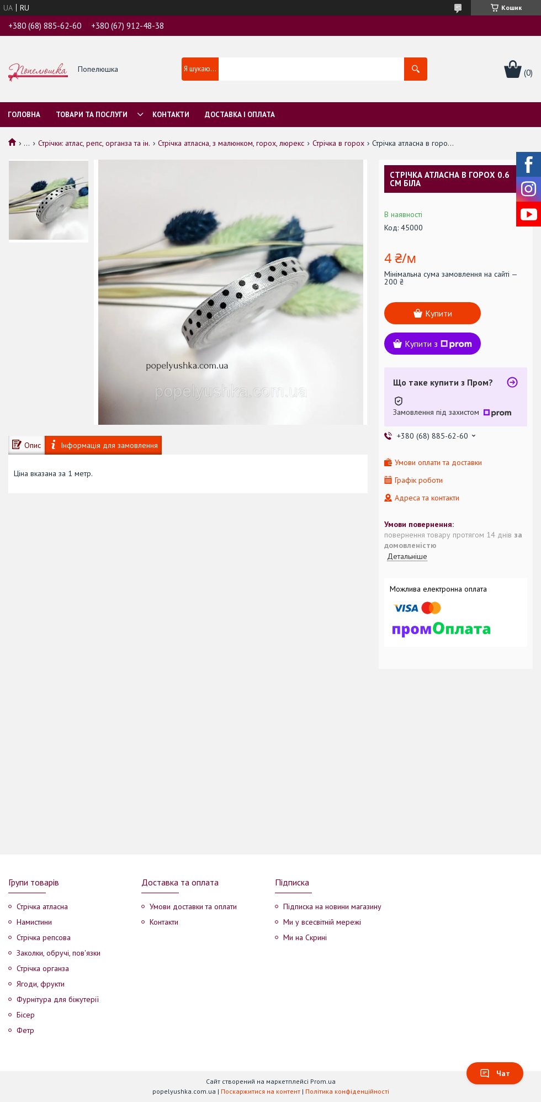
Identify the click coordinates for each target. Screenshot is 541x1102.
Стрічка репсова (44, 937)
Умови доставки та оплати (193, 906)
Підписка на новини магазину (332, 906)
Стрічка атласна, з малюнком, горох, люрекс (231, 143)
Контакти (170, 114)
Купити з (438, 343)
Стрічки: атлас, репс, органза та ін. (94, 143)
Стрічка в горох (338, 143)
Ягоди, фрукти (41, 984)
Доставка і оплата (240, 114)
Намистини (34, 922)
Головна (24, 114)
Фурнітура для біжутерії (58, 999)
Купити (438, 313)
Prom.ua (323, 1081)
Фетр (25, 1030)
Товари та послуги (92, 114)
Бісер (26, 1015)
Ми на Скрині (305, 937)
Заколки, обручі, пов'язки (58, 953)
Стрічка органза (43, 968)
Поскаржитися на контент (260, 1091)
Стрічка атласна (42, 906)
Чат (495, 1073)
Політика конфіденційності (347, 1091)
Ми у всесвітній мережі (322, 922)
